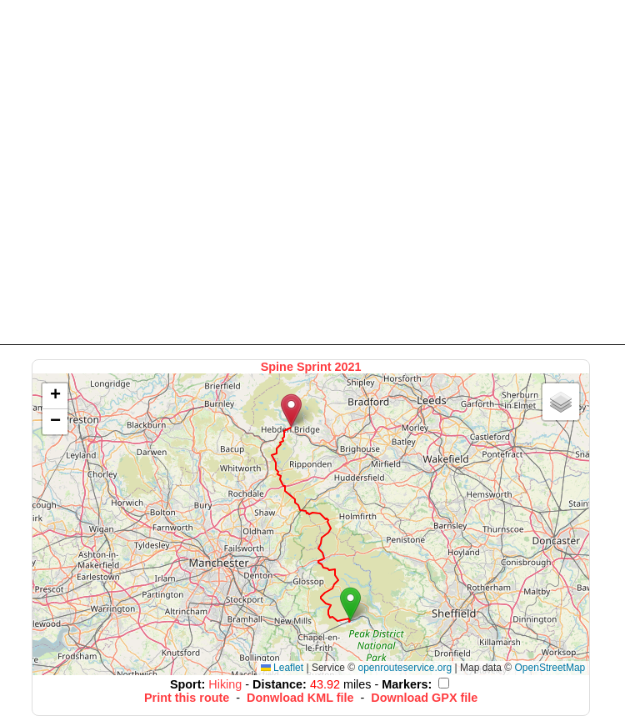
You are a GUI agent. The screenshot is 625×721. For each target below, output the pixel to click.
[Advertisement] (156, 171)
